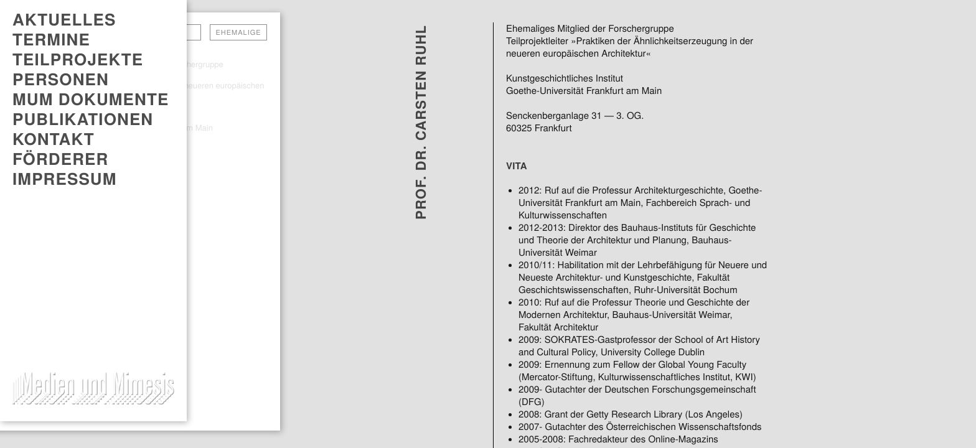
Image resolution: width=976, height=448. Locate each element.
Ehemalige (238, 32)
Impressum (64, 179)
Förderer (60, 159)
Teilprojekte (77, 59)
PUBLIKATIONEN (82, 119)
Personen (60, 79)
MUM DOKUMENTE (90, 99)
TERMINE (51, 39)
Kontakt (53, 139)
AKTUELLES (64, 19)
